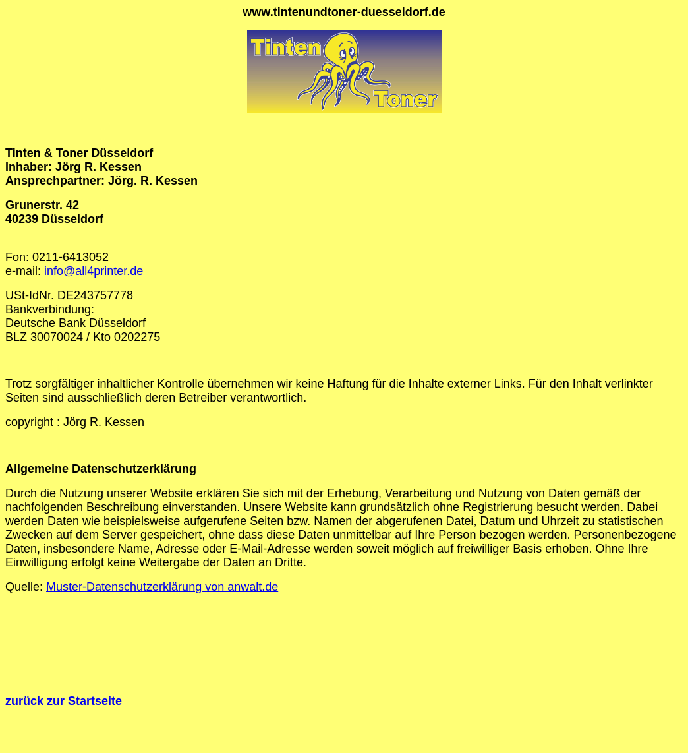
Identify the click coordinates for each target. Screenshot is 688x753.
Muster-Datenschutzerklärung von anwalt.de (162, 586)
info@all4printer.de (93, 271)
